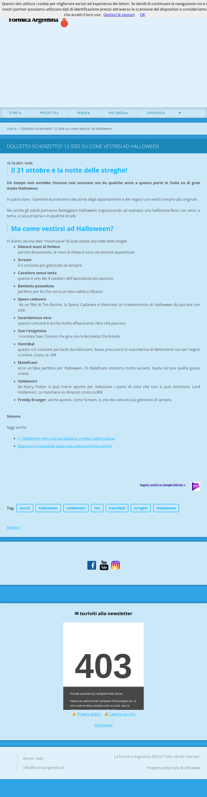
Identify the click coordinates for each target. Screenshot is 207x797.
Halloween (166, 510)
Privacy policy (89, 716)
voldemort (76, 510)
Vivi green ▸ (118, 115)
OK (142, 14)
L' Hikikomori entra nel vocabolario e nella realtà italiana (66, 440)
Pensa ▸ (83, 115)
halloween (48, 510)
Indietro (14, 529)
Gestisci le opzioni (119, 14)
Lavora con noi (122, 716)
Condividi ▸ (155, 115)
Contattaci (104, 727)
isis (97, 510)
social (25, 510)
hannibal (117, 510)
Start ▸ (15, 115)
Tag (10, 510)
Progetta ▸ (49, 115)
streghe (141, 510)
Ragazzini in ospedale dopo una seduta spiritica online (65, 448)
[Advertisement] (103, 75)
